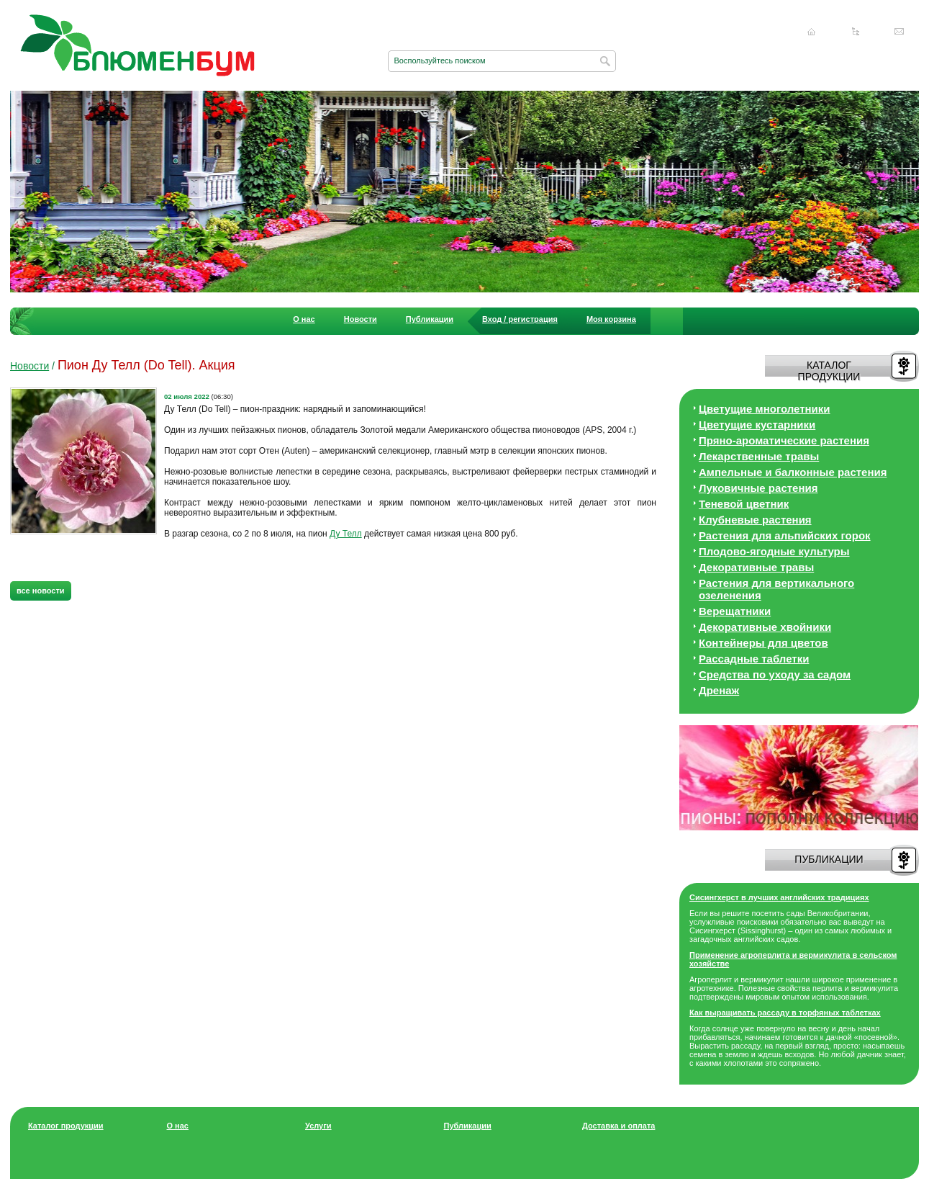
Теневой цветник (744, 504)
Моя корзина (611, 319)
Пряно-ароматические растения (784, 440)
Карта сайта (855, 31)
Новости (360, 319)
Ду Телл (346, 534)
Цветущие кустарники (757, 424)
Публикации (429, 319)
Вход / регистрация (520, 319)
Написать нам (899, 31)
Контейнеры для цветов (763, 643)
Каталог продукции (66, 1125)
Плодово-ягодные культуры (774, 551)
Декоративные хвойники (765, 627)
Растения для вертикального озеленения (776, 589)
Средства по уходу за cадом (775, 674)
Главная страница (812, 31)
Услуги (318, 1125)
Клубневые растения (755, 519)
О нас (304, 319)
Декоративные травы (756, 567)
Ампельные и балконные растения (793, 472)
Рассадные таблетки (754, 658)
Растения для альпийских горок (785, 535)
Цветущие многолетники (764, 409)
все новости (41, 590)
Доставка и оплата (618, 1125)
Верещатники (735, 611)
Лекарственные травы (759, 456)
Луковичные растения (758, 488)
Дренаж (719, 690)
